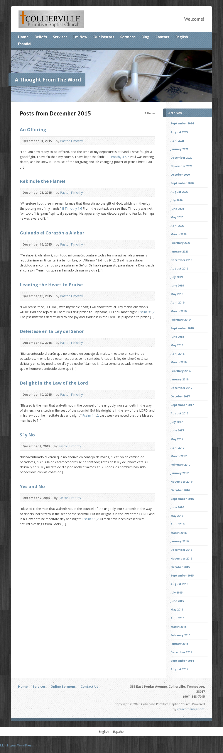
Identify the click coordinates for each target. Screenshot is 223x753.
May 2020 (177, 217)
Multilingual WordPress (16, 745)
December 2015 (181, 550)
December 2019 (181, 260)
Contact (162, 36)
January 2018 (179, 379)
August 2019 (179, 268)
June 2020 (177, 209)
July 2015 (176, 592)
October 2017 (180, 396)
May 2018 (177, 345)
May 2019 (177, 294)
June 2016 (177, 507)
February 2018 (180, 371)
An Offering (33, 129)
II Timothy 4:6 (116, 157)
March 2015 (178, 627)
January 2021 (179, 149)
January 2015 (179, 644)
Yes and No (32, 486)
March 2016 (178, 533)
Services (60, 36)
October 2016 (180, 490)
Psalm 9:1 (145, 312)
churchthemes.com (190, 709)
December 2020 (181, 157)
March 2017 (178, 456)
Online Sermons (63, 686)
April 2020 (177, 226)
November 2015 (181, 558)
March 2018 (178, 362)
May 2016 (177, 516)
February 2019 (180, 320)
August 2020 (179, 192)
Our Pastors (103, 36)
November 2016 (181, 481)
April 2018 (177, 354)
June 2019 (177, 285)
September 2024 (182, 123)
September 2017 (182, 405)
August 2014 (179, 669)
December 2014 (181, 652)
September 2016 (182, 499)
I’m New (80, 36)
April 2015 (177, 618)
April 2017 (177, 447)
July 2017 (176, 422)
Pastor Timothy (71, 141)
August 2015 (179, 584)
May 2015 (177, 609)
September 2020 (182, 183)
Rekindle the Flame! (42, 181)
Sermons (127, 36)
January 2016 (179, 541)
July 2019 (176, 277)
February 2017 (180, 464)
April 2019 (177, 302)
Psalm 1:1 (89, 415)
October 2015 (180, 567)
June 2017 (177, 430)
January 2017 (179, 473)
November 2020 (181, 166)
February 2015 (180, 635)
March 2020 (178, 234)
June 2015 (177, 601)
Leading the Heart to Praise (51, 285)
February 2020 (180, 243)
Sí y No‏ (27, 435)
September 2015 (182, 575)
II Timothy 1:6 (72, 208)
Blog (145, 36)
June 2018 (177, 337)
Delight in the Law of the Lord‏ (54, 383)
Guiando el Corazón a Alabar (52, 233)
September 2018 (182, 328)
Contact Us (89, 686)
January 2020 (179, 251)
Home (23, 36)
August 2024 (179, 132)
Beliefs (41, 36)
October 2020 (180, 174)
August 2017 (179, 413)
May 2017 (177, 439)
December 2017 (181, 388)
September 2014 (182, 661)
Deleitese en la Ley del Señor (52, 331)
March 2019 (178, 311)
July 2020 (176, 200)
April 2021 (177, 140)
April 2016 (177, 524)
